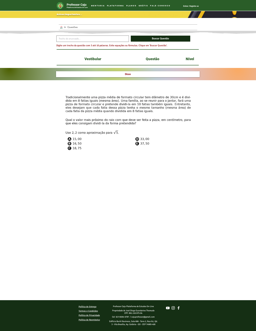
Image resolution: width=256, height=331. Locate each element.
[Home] (61, 27)
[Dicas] (128, 74)
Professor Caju (76, 4)
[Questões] (72, 27)
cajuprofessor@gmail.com (143, 317)
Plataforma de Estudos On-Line (77, 7)
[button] (115, 6)
